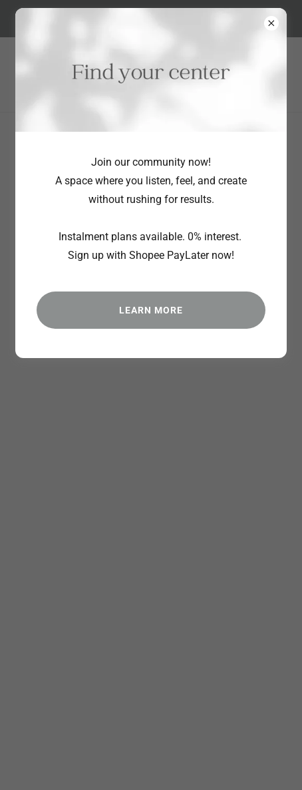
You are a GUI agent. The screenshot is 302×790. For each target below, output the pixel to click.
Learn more (151, 310)
